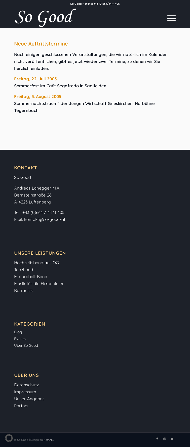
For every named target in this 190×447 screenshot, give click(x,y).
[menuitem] (169, 18)
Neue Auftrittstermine (41, 43)
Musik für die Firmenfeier (39, 283)
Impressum (26, 391)
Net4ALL (48, 440)
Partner (21, 405)
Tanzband (23, 269)
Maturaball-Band (30, 276)
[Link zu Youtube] (172, 439)
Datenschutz (26, 384)
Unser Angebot (29, 398)
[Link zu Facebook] (157, 439)
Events (20, 338)
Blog (18, 332)
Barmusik (23, 290)
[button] (9, 438)
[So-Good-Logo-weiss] (78, 18)
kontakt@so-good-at (44, 219)
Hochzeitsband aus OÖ (36, 262)
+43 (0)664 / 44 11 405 (43, 212)
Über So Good (26, 345)
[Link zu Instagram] (164, 439)
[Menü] (169, 18)
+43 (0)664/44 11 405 (107, 3)
